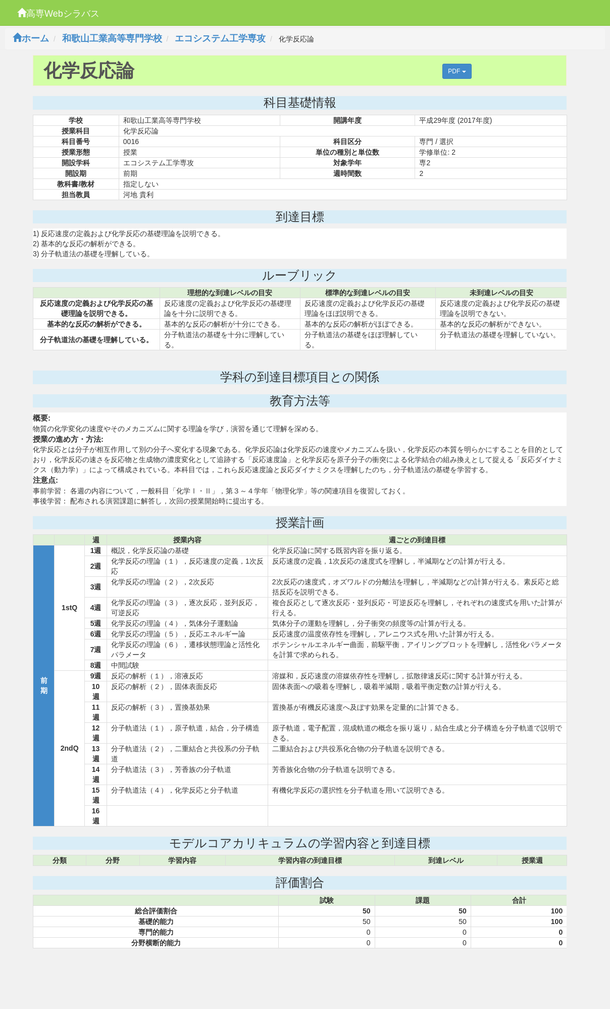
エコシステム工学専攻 (220, 38)
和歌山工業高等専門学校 (112, 38)
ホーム (31, 38)
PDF (457, 71)
